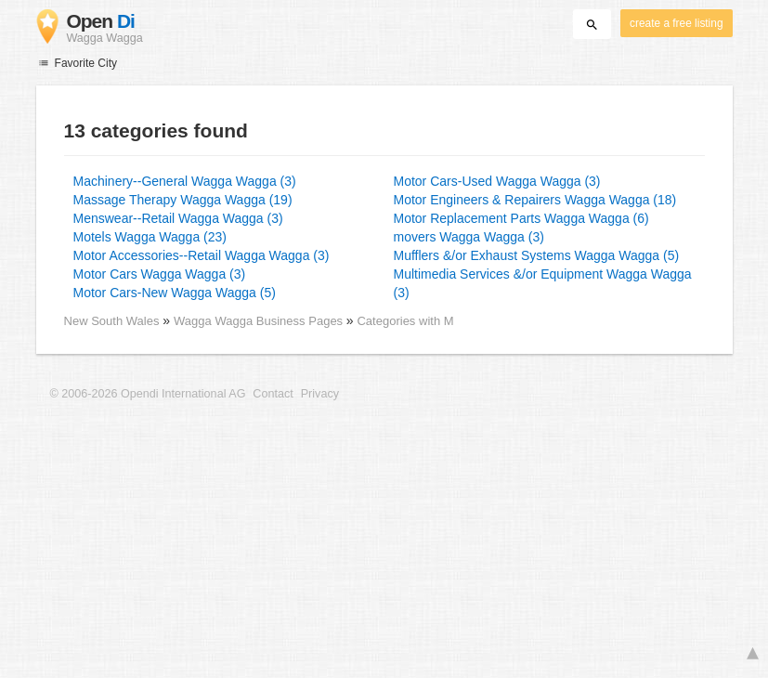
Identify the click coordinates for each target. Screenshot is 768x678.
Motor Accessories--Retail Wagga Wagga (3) (201, 255)
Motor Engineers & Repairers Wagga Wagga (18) (535, 199)
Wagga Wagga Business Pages (260, 321)
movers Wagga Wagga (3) (469, 236)
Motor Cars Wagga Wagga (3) (159, 274)
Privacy (320, 393)
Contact (273, 393)
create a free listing (676, 23)
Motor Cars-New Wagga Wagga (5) (174, 292)
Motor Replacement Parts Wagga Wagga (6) (521, 218)
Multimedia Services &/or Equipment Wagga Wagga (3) (543, 283)
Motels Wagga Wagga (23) (150, 236)
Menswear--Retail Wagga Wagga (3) (178, 218)
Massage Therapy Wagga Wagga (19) (183, 199)
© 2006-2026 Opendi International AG (148, 393)
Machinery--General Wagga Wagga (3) (184, 181)
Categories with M (405, 321)
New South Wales (112, 321)
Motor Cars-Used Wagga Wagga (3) (497, 181)
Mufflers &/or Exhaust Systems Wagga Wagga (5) (537, 255)
